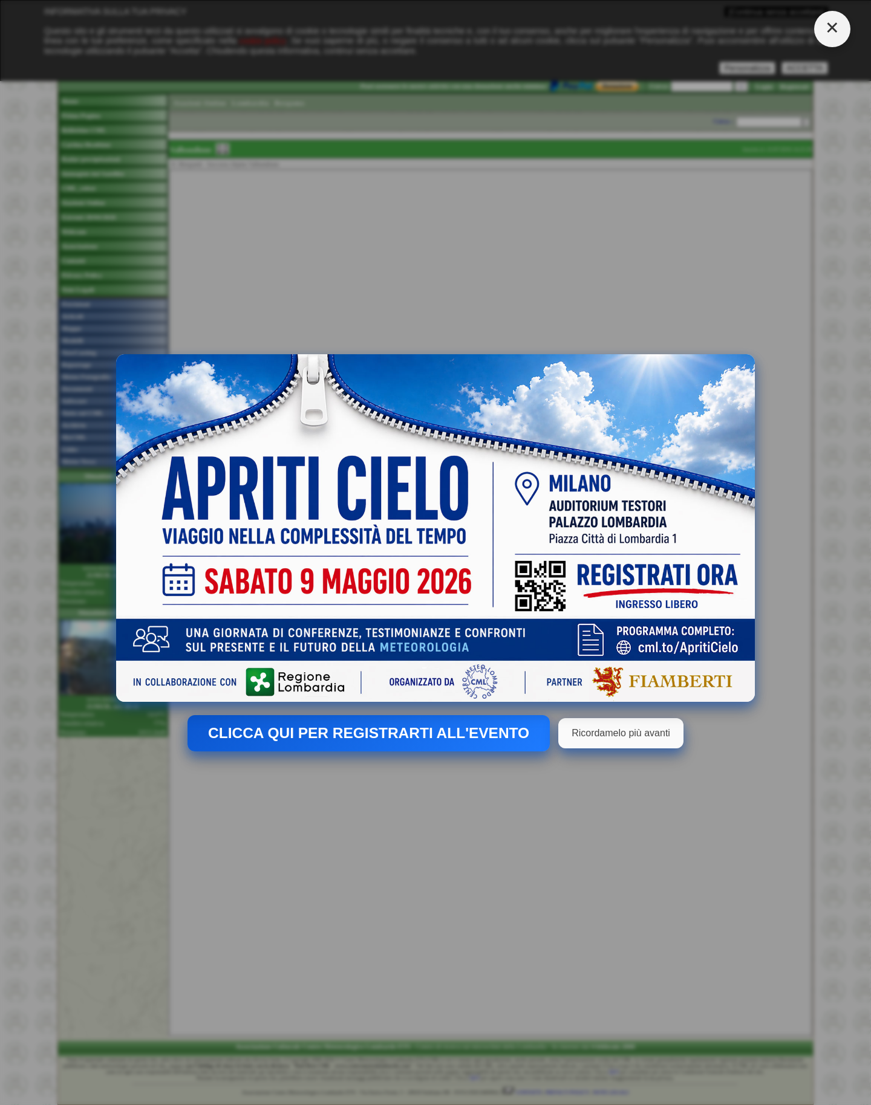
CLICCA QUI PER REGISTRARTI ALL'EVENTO (368, 733)
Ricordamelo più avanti (621, 733)
